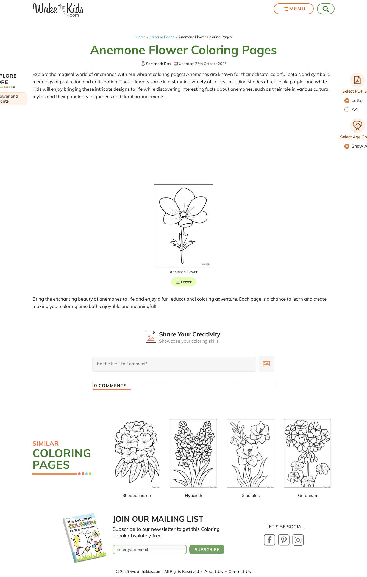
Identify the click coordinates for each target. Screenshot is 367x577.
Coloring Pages (161, 37)
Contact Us (240, 571)
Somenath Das (158, 63)
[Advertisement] (183, 143)
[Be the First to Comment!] (174, 364)
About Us (213, 571)
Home (140, 37)
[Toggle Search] (326, 8)
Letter (186, 281)
